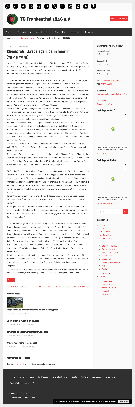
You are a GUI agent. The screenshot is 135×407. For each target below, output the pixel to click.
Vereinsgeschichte (109, 287)
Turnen (102, 241)
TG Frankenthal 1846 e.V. (46, 19)
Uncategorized (105, 273)
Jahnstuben (74, 32)
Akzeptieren (124, 401)
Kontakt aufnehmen (118, 18)
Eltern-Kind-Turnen (109, 246)
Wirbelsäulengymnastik (111, 262)
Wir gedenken (107, 294)
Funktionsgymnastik (110, 252)
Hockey (10, 280)
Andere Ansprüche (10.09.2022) (22, 343)
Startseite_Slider (106, 238)
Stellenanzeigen (108, 284)
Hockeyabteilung (23, 46)
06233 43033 (106, 84)
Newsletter (89, 32)
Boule (12, 377)
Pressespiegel (107, 281)
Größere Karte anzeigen (105, 154)
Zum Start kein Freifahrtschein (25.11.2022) (27, 331)
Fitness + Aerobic (108, 249)
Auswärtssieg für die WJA (18, 286)
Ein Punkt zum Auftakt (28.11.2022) (23, 320)
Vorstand (105, 291)
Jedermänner (107, 256)
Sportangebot (24, 32)
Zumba (104, 269)
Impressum (13, 397)
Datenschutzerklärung (26, 397)
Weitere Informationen (109, 401)
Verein (9, 32)
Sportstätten (60, 32)
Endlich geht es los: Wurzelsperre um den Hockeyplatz (32, 309)
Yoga (104, 265)
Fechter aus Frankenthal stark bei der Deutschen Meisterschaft (63, 286)
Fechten (103, 225)
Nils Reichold (23, 313)
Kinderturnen (107, 259)
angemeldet (19, 364)
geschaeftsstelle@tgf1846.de (112, 81)
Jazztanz (84, 377)
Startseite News (106, 235)
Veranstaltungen (42, 32)
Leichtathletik (105, 231)
